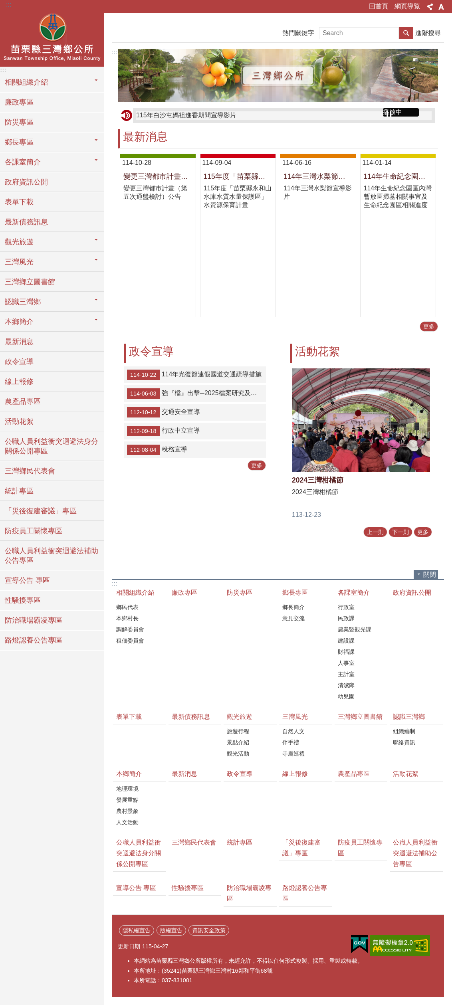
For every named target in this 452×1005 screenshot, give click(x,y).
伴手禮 (290, 742)
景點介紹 (238, 742)
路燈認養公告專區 (33, 640)
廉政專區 (19, 102)
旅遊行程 (238, 731)
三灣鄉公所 (52, 39)
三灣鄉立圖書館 (30, 282)
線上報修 (19, 382)
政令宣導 (19, 362)
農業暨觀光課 (354, 629)
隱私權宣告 (137, 930)
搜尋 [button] (406, 33)
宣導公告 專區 (27, 580)
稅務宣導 (157, 450)
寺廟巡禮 (293, 753)
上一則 (375, 532)
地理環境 (127, 788)
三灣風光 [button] (19, 262)
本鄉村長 (127, 618)
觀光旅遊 (239, 716)
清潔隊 (346, 685)
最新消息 (19, 342)
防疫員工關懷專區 (33, 531)
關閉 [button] (429, 574)
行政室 (346, 607)
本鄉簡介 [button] (19, 322)
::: (8, 4)
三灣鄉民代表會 (30, 471)
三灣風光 (295, 716)
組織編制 (404, 731)
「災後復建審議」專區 (41, 511)
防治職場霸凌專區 (33, 620)
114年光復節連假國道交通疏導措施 (194, 375)
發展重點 (127, 800)
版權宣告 (171, 930)
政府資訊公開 (26, 182)
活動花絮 (19, 421)
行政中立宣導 (163, 431)
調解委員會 (130, 629)
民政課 (346, 618)
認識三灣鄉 (409, 716)
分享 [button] (430, 7)
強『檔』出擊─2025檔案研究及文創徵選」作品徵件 (196, 393)
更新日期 (129, 946)
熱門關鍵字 (298, 33)
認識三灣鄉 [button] (23, 302)
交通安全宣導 (163, 412)
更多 (428, 326)
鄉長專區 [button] (19, 142)
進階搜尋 (428, 33)
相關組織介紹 (135, 592)
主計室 (346, 674)
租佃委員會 (130, 640)
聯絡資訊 (404, 742)
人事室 (346, 663)
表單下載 (19, 202)
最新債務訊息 (26, 222)
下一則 (400, 532)
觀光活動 (238, 753)
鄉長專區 (295, 592)
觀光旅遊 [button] (19, 242)
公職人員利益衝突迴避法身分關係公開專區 (51, 446)
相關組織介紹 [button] (26, 82)
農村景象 (127, 811)
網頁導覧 (407, 6)
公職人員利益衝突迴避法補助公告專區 (51, 555)
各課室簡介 (354, 592)
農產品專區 (23, 402)
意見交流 (293, 618)
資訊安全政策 (209, 930)
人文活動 (127, 822)
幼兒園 (346, 696)
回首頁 (378, 6)
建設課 (346, 640)
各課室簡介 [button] (23, 162)
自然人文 (293, 731)
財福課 (346, 652)
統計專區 (19, 491)
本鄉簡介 (129, 773)
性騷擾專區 (23, 600)
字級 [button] (441, 7)
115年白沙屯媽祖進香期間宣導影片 (186, 115)
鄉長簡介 (293, 607)
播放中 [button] (392, 112)
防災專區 (19, 122)
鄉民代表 (127, 607)
